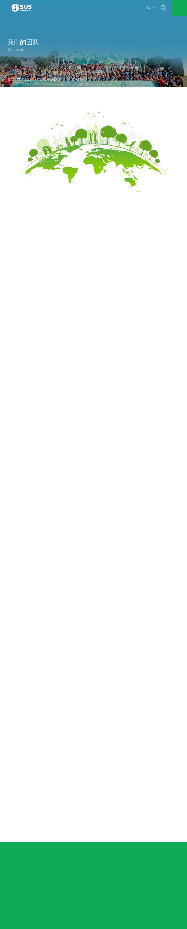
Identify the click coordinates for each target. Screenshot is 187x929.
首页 (10, 80)
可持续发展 (25, 80)
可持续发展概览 (48, 80)
